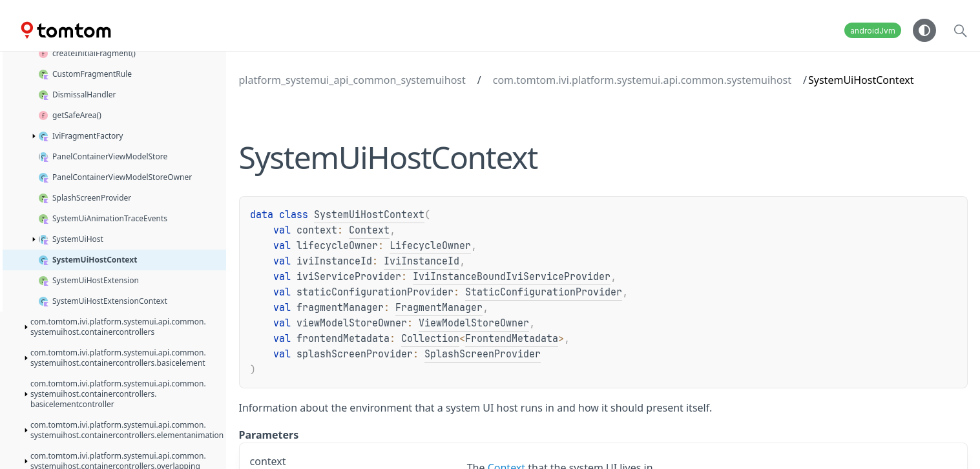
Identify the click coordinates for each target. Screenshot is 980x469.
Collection (430, 338)
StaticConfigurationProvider (543, 292)
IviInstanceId (421, 261)
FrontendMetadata (511, 338)
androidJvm (872, 30)
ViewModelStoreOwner (474, 323)
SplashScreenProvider (482, 354)
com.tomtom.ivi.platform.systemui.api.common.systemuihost (642, 80)
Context (369, 230)
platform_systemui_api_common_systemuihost (352, 80)
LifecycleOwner (430, 245)
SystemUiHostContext (369, 214)
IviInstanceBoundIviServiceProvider (511, 276)
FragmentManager (439, 307)
